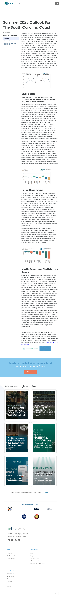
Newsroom (10, 584)
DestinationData (12, 556)
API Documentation (36, 561)
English (53, 593)
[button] (57, 3)
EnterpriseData (11, 558)
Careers (9, 581)
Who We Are (10, 574)
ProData (9, 553)
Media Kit (9, 586)
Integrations (10, 576)
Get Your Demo (30, 372)
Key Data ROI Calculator (37, 563)
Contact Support (35, 558)
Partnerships (10, 579)
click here (45, 492)
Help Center (34, 556)
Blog (31, 553)
